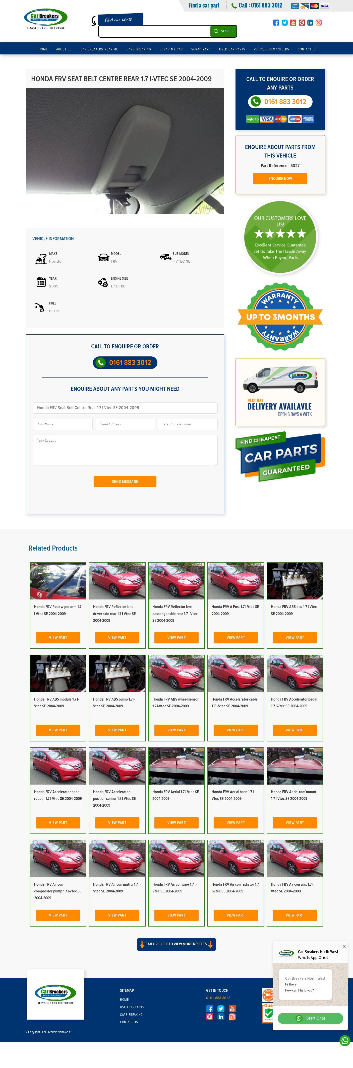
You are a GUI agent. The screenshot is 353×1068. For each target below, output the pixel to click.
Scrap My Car (171, 49)
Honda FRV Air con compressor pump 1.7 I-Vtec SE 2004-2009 (58, 891)
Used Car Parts (232, 49)
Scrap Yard (201, 49)
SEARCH (226, 31)
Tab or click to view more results (176, 944)
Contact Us (307, 49)
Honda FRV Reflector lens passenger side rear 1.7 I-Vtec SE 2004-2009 (175, 613)
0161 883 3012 (266, 5)
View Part (58, 638)
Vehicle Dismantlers (271, 49)
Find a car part (204, 5)
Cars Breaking (139, 49)
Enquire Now (280, 179)
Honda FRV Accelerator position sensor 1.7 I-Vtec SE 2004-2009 (114, 798)
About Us (64, 49)
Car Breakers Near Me (99, 49)
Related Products (53, 548)
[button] (176, 948)
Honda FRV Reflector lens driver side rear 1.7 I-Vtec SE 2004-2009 (114, 613)
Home (43, 49)
